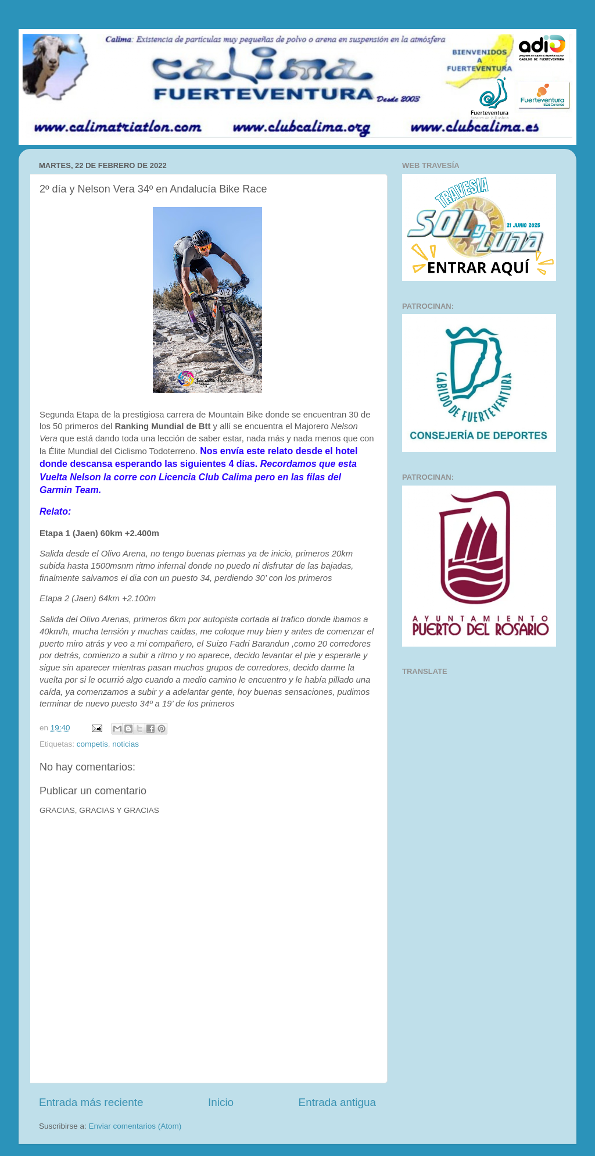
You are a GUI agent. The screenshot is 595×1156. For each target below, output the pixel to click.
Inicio (221, 1102)
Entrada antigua (337, 1102)
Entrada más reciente (91, 1102)
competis (92, 744)
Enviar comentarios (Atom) (135, 1126)
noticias (125, 744)
